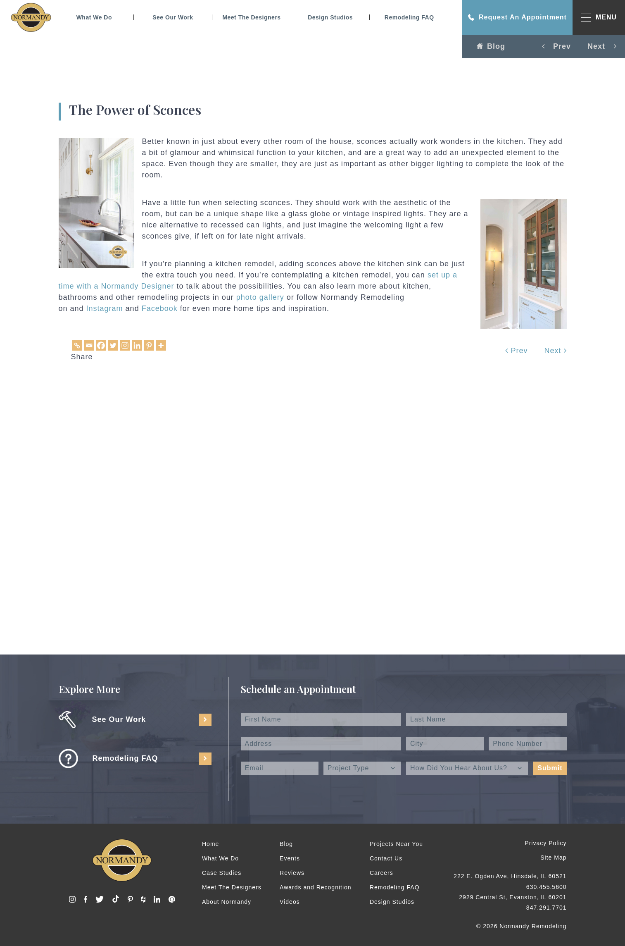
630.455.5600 (546, 887)
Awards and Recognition (316, 887)
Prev (516, 350)
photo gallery (260, 297)
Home (210, 844)
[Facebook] (101, 345)
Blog (491, 46)
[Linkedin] (137, 345)
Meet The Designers (251, 17)
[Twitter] (113, 345)
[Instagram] (125, 345)
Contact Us (386, 858)
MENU (599, 18)
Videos (290, 901)
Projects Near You (396, 844)
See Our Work (172, 17)
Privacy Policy (545, 843)
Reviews (292, 873)
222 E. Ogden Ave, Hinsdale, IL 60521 (510, 876)
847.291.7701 (546, 907)
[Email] (89, 345)
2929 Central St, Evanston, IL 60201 (512, 897)
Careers (381, 873)
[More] (161, 345)
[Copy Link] (77, 345)
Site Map (553, 857)
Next (555, 350)
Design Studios (330, 17)
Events (290, 858)
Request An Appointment (517, 17)
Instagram (104, 308)
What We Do (94, 17)
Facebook (160, 308)
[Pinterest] (149, 345)
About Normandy (226, 901)
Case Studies (221, 873)
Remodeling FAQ (409, 17)
